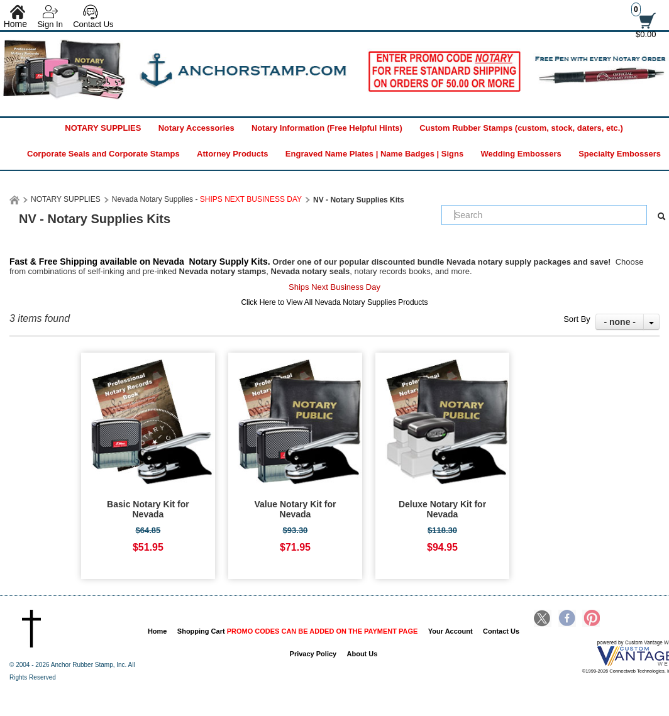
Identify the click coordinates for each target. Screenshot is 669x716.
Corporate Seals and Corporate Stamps (103, 153)
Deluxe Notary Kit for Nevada (442, 509)
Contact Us (93, 24)
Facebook (567, 619)
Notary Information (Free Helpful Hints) (327, 128)
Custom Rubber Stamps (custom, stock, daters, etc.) (521, 128)
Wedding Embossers (520, 153)
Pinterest (591, 619)
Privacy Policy (313, 654)
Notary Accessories (196, 128)
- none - (620, 322)
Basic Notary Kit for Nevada (148, 509)
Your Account (450, 631)
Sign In (49, 24)
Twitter (542, 619)
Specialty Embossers (619, 153)
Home (157, 631)
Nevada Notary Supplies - (207, 199)
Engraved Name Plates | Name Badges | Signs (374, 153)
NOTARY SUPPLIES (103, 128)
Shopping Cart (297, 631)
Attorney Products (232, 153)
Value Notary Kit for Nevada (295, 509)
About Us (362, 654)
